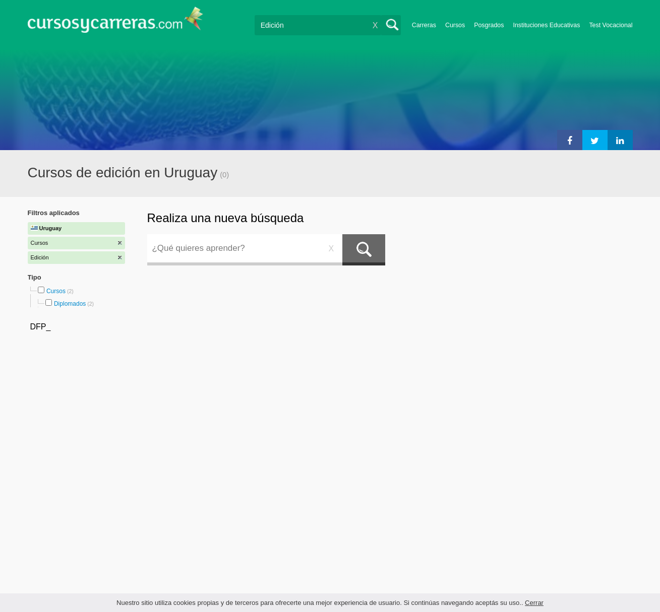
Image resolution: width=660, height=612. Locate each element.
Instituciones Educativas (546, 25)
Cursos (455, 25)
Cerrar (534, 602)
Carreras (424, 25)
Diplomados (70, 303)
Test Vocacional (610, 25)
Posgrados (489, 25)
